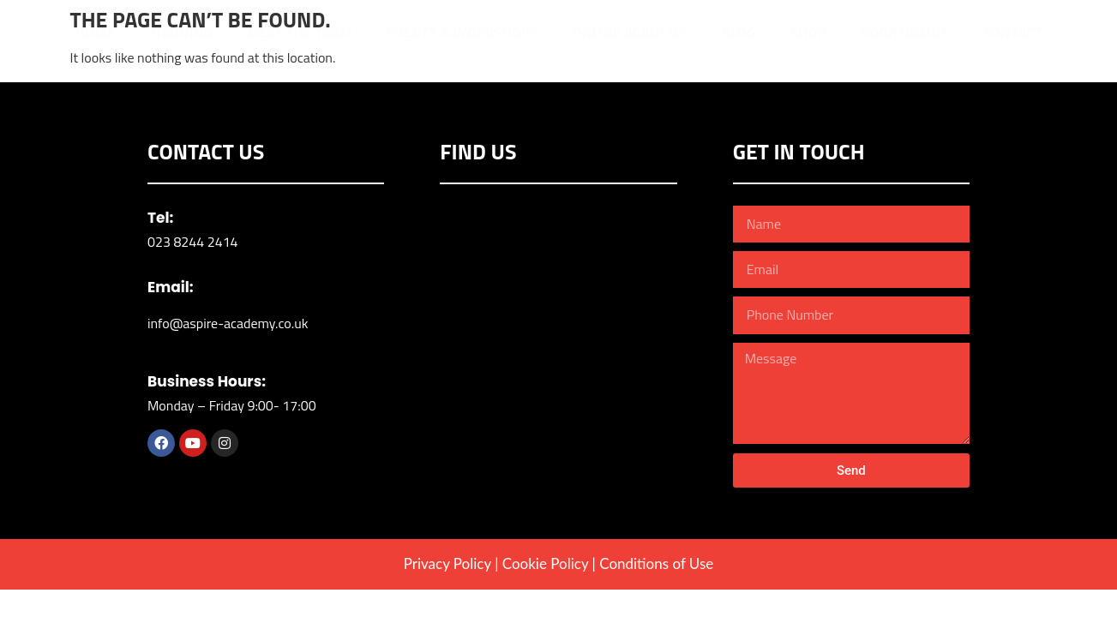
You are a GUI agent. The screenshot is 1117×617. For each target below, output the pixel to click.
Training (180, 32)
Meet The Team (298, 32)
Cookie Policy (545, 563)
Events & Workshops (461, 32)
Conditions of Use (656, 563)
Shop (808, 32)
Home (95, 32)
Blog (739, 32)
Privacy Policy (447, 563)
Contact (1012, 32)
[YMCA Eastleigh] (558, 334)
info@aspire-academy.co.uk (227, 323)
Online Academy (630, 32)
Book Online (905, 32)
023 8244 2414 (192, 241)
